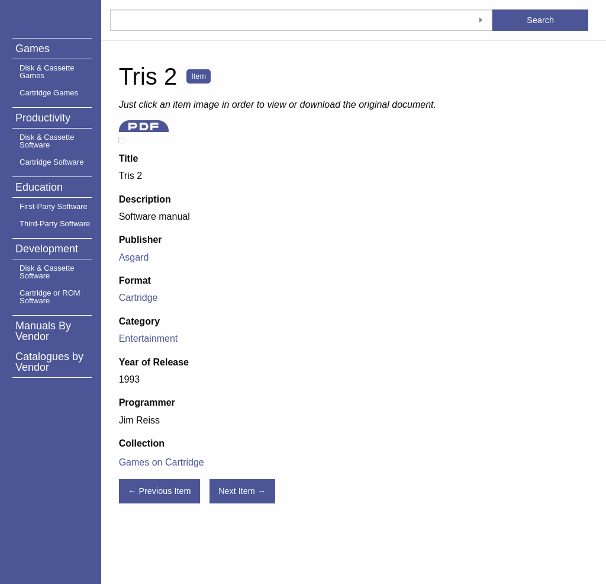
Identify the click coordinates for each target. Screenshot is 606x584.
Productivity (42, 118)
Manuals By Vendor (43, 331)
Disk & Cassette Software (47, 141)
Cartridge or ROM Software (50, 296)
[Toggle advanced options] (480, 20)
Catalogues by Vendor (49, 362)
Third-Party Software (55, 223)
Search (540, 20)
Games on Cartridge (161, 462)
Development (46, 249)
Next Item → (242, 491)
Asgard (134, 257)
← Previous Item (159, 491)
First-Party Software (54, 206)
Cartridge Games (49, 92)
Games (32, 48)
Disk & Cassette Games (47, 71)
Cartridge (138, 298)
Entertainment (148, 338)
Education (39, 187)
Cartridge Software (51, 162)
